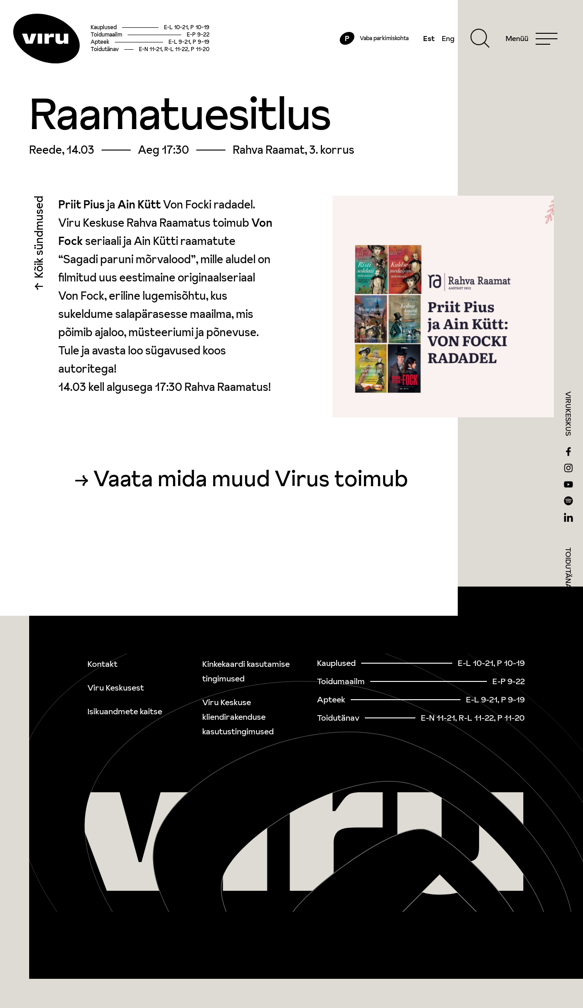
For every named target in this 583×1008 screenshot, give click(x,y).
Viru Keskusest (115, 687)
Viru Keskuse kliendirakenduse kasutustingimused (238, 716)
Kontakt (102, 664)
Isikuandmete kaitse (124, 711)
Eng (444, 42)
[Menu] (528, 42)
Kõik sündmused (38, 246)
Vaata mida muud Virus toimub (250, 485)
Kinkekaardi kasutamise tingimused (246, 671)
